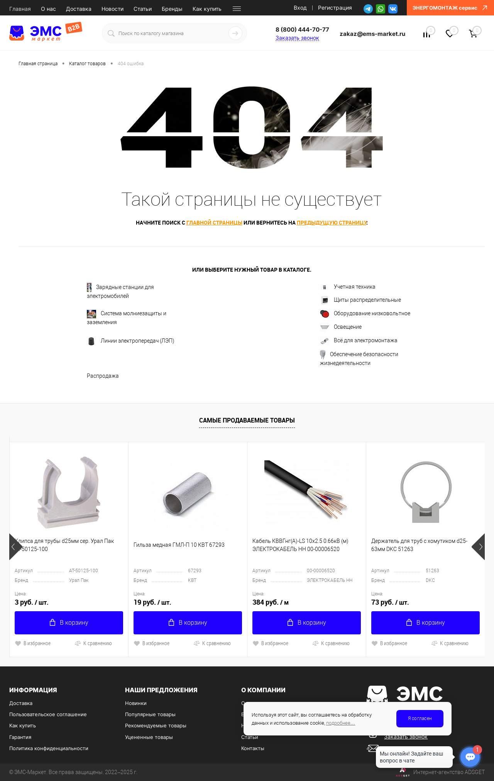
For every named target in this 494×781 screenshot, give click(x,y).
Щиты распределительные (360, 300)
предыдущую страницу (331, 222)
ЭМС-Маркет (30, 772)
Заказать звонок (297, 37)
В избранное (33, 643)
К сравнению (93, 643)
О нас (48, 9)
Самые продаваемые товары (247, 420)
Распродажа (103, 376)
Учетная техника (348, 287)
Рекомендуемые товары (155, 725)
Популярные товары (150, 714)
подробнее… (340, 723)
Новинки (136, 703)
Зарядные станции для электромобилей (120, 291)
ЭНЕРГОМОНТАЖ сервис (450, 7)
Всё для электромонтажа (359, 340)
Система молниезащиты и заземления (126, 317)
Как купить (207, 9)
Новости (113, 9)
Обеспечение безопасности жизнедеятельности (359, 358)
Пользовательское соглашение (48, 714)
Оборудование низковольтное (365, 314)
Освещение (341, 327)
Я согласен (420, 718)
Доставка (78, 9)
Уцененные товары (149, 737)
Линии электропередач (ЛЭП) (130, 341)
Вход (300, 7)
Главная (20, 9)
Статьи (143, 9)
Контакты (252, 748)
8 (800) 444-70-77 (302, 29)
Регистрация (335, 7)
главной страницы (214, 222)
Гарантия (20, 737)
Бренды (172, 9)
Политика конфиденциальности (48, 748)
